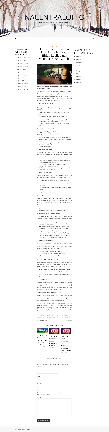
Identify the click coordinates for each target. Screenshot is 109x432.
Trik (57, 317)
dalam (48, 315)
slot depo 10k (79, 76)
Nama (39, 369)
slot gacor (78, 56)
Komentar (39, 397)
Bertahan (43, 315)
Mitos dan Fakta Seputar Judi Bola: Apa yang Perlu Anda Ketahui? (42, 340)
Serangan (49, 317)
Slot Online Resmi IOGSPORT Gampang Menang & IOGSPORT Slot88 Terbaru (66, 343)
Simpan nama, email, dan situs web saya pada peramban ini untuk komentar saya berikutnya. (53, 393)
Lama (66, 315)
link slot (78, 65)
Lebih (39, 317)
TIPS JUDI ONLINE (79, 39)
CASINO (50, 39)
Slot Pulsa (23, 86)
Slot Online (23, 69)
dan (53, 315)
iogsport (78, 68)
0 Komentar (69, 320)
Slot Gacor (23, 78)
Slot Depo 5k (24, 60)
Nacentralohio (54, 17)
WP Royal (27, 429)
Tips (54, 317)
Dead (57, 315)
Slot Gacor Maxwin (25, 57)
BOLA (63, 39)
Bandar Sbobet (25, 66)
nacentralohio (43, 320)
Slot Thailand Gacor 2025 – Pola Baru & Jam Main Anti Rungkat (53, 341)
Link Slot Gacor (24, 80)
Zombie (67, 317)
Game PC (54, 46)
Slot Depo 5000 (25, 83)
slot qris (78, 74)
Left (43, 317)
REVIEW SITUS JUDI (30, 39)
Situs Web (39, 383)
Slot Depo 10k (24, 63)
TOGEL (70, 39)
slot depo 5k (79, 62)
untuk (62, 317)
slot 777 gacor (24, 75)
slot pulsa (78, 59)
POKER (57, 39)
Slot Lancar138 (24, 89)
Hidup (62, 315)
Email (39, 376)
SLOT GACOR (42, 39)
